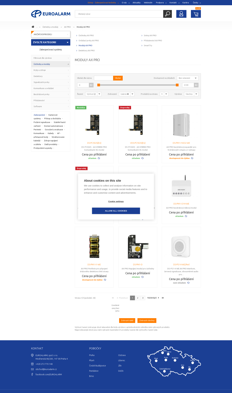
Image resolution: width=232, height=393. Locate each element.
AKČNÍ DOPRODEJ (43, 34)
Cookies (173, 382)
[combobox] (50, 42)
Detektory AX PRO (87, 50)
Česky (195, 2)
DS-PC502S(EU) (94, 143)
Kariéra (186, 2)
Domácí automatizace (53, 126)
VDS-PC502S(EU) (137, 143)
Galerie (125, 94)
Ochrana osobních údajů (189, 382)
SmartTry (148, 45)
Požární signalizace (42, 122)
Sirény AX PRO (150, 35)
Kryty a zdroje (40, 70)
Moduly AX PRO (83, 27)
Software (38, 106)
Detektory (38, 76)
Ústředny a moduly (50, 27)
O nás (124, 2)
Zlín (120, 353)
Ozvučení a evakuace (54, 129)
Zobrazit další (127, 308)
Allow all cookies (133, 206)
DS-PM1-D (138, 264)
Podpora (160, 2)
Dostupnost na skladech (164, 78)
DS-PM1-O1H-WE (181, 204)
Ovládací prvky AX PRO (89, 40)
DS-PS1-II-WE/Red (181, 264)
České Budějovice (97, 353)
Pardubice (93, 358)
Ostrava (122, 343)
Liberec (121, 348)
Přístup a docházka (52, 118)
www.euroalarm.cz (33, 27)
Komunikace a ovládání (44, 88)
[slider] (98, 85)
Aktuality (136, 2)
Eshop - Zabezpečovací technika (102, 2)
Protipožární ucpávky (43, 148)
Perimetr (37, 129)
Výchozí (91, 94)
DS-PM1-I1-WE (94, 264)
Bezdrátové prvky (41, 94)
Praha (91, 343)
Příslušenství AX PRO (153, 40)
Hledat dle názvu (84, 78)
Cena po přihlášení (94, 154)
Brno (91, 364)
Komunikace (39, 133)
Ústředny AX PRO (86, 35)
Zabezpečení (39, 115)
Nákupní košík (196, 14)
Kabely (51, 133)
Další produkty (51, 144)
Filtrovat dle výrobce (43, 58)
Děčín (120, 358)
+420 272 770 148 (44, 351)
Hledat (167, 14)
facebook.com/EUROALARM (49, 362)
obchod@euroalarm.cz (46, 357)
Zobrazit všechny (146, 308)
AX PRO (67, 27)
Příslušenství (39, 100)
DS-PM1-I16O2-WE (181, 143)
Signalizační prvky (41, 82)
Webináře (148, 2)
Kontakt (173, 2)
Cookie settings (99, 206)
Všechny (189, 94)
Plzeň (91, 348)
